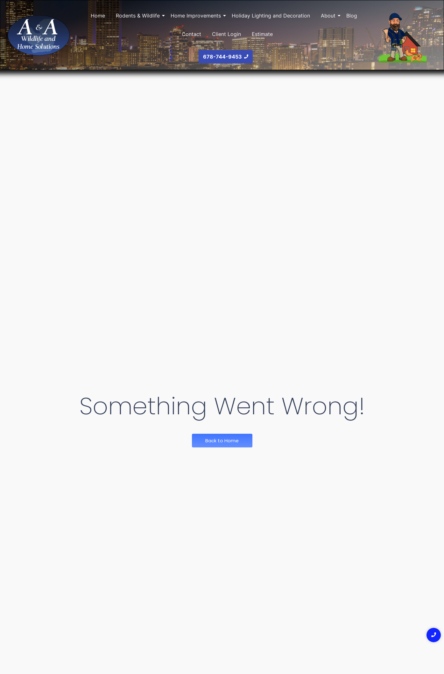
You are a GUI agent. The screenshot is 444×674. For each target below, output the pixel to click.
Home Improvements (197, 15)
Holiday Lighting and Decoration (271, 15)
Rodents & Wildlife (139, 15)
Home (98, 15)
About (329, 15)
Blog (351, 15)
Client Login (226, 34)
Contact (191, 34)
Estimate (262, 34)
